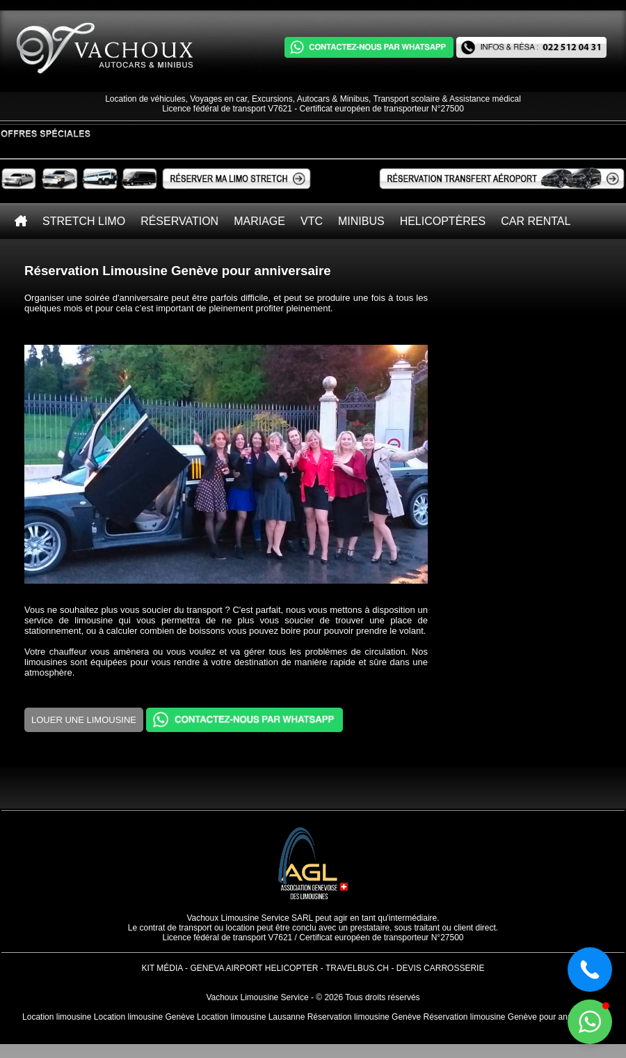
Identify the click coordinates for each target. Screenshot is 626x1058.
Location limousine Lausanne (251, 1017)
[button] (590, 1021)
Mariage (259, 221)
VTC (311, 221)
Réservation (179, 221)
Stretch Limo (83, 221)
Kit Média (162, 968)
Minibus (361, 221)
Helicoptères (443, 221)
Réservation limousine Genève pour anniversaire (513, 1017)
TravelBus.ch (357, 968)
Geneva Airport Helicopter (254, 968)
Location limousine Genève (144, 1017)
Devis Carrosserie (440, 968)
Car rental (535, 221)
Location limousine (56, 1017)
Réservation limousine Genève (364, 1017)
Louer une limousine (83, 720)
